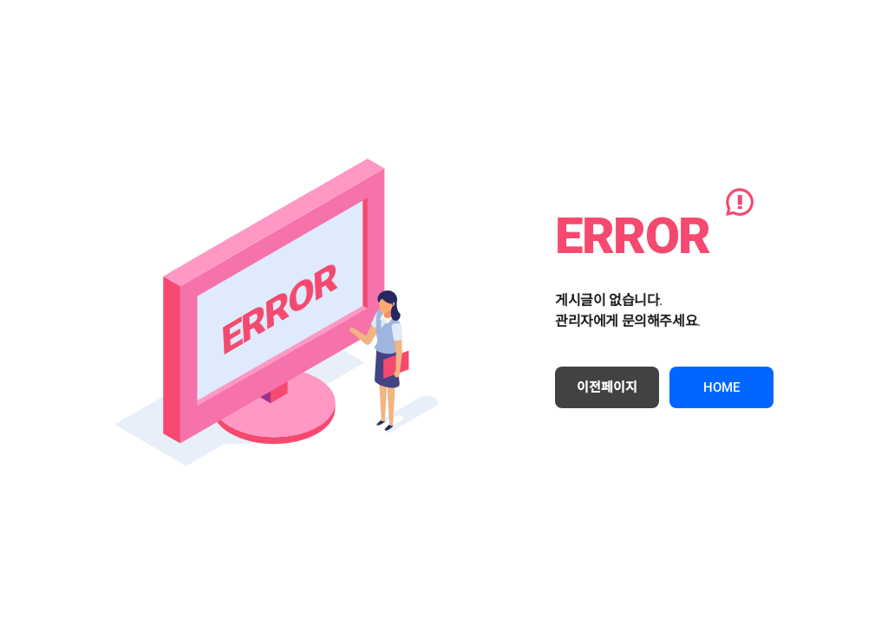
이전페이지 (607, 387)
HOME (721, 387)
